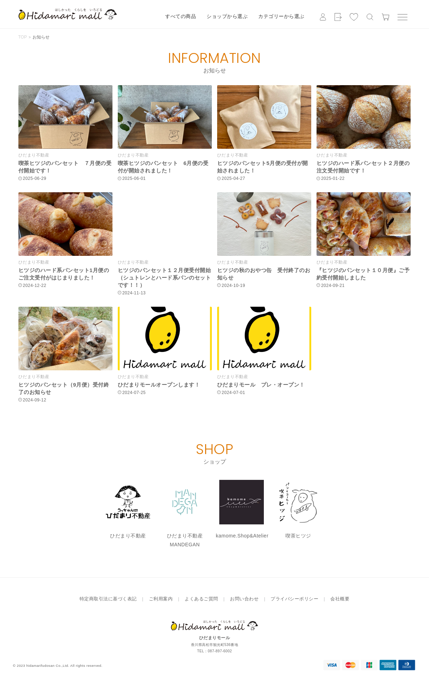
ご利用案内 (161, 598)
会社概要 (339, 598)
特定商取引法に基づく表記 (108, 598)
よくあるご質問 (201, 598)
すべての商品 (180, 16)
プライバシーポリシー (294, 598)
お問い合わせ (244, 598)
